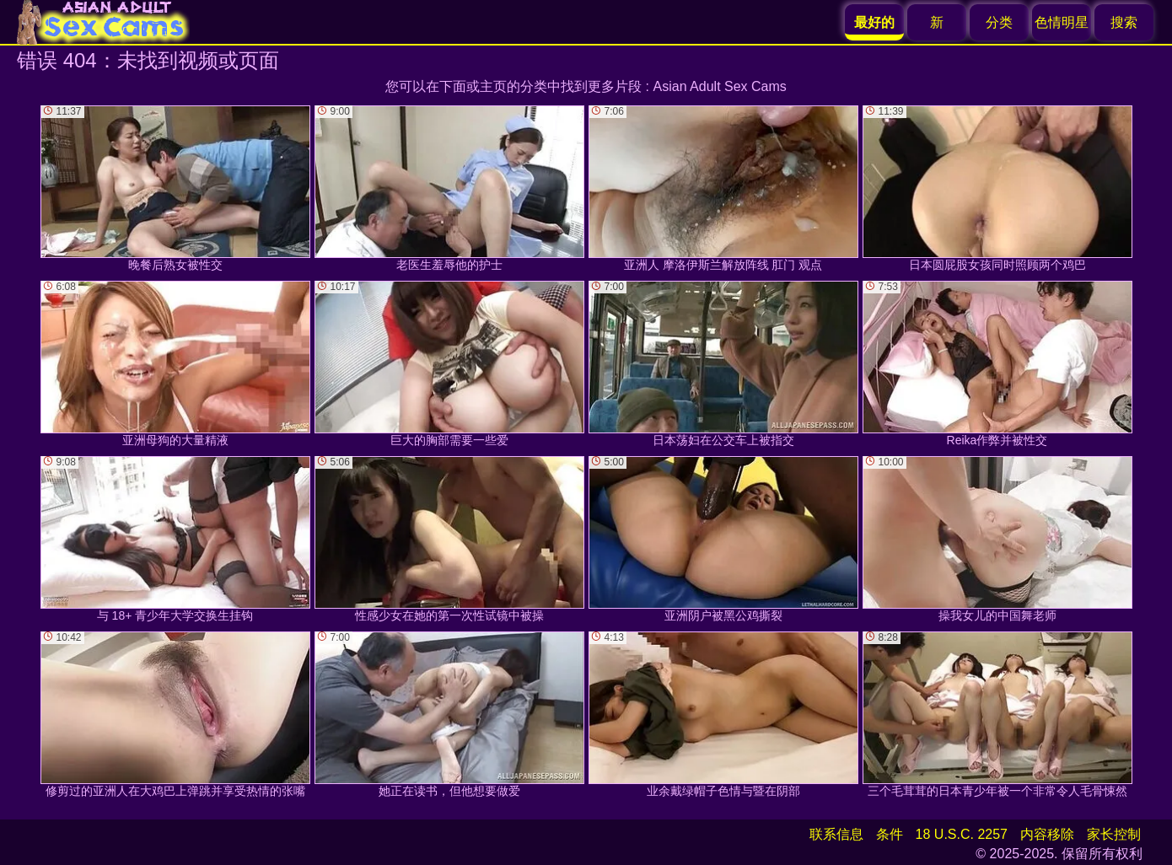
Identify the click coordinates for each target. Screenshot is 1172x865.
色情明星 (1062, 22)
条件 (889, 834)
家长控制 (1114, 834)
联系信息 (836, 834)
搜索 (1123, 22)
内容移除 (1047, 834)
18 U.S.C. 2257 (962, 834)
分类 (999, 22)
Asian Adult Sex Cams (720, 86)
